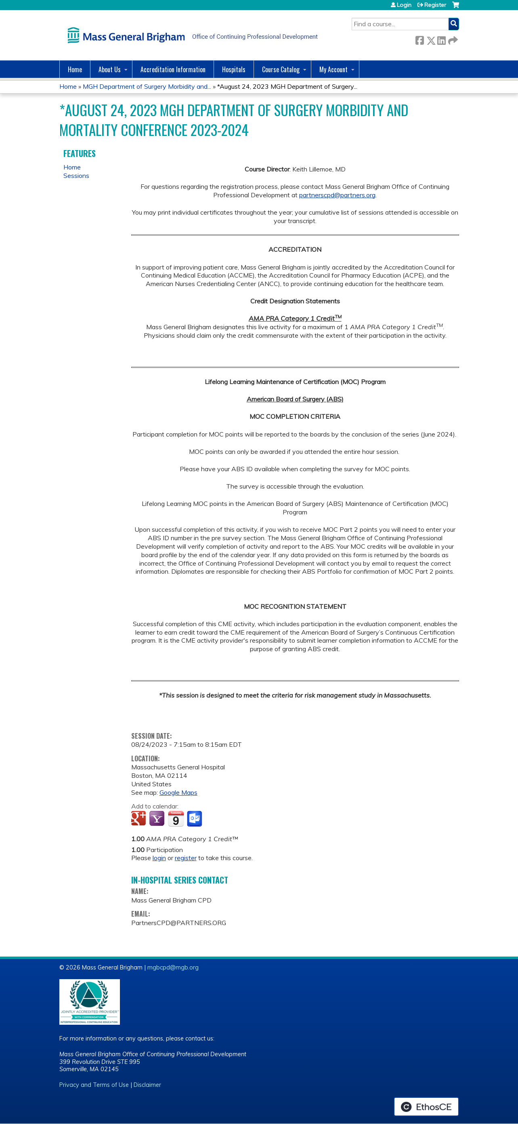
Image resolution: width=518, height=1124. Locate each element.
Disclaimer (147, 1084)
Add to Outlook (195, 819)
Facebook (419, 39)
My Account (333, 69)
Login (404, 5)
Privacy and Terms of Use (94, 1084)
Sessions (76, 175)
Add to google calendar (139, 819)
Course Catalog (281, 69)
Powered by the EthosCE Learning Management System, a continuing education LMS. (426, 1106)
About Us (110, 69)
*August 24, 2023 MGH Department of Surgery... (287, 86)
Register (435, 5)
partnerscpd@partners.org (337, 195)
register (186, 858)
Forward (452, 39)
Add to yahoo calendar (157, 819)
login (159, 858)
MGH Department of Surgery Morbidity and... (147, 86)
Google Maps (178, 792)
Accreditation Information (173, 69)
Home (75, 69)
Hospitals (233, 69)
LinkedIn (441, 39)
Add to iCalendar (176, 819)
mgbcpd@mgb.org (173, 967)
